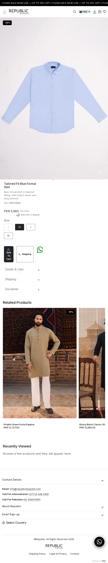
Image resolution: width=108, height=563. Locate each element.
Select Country (14, 522)
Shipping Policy (37, 553)
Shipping (22, 279)
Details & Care (22, 269)
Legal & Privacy (58, 553)
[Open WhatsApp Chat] (99, 542)
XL (8, 235)
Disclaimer (22, 289)
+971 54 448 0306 (38, 494)
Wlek (104, 561)
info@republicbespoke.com (25, 488)
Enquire (25, 254)
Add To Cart (8, 254)
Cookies (74, 553)
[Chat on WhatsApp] (40, 254)
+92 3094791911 (31, 499)
